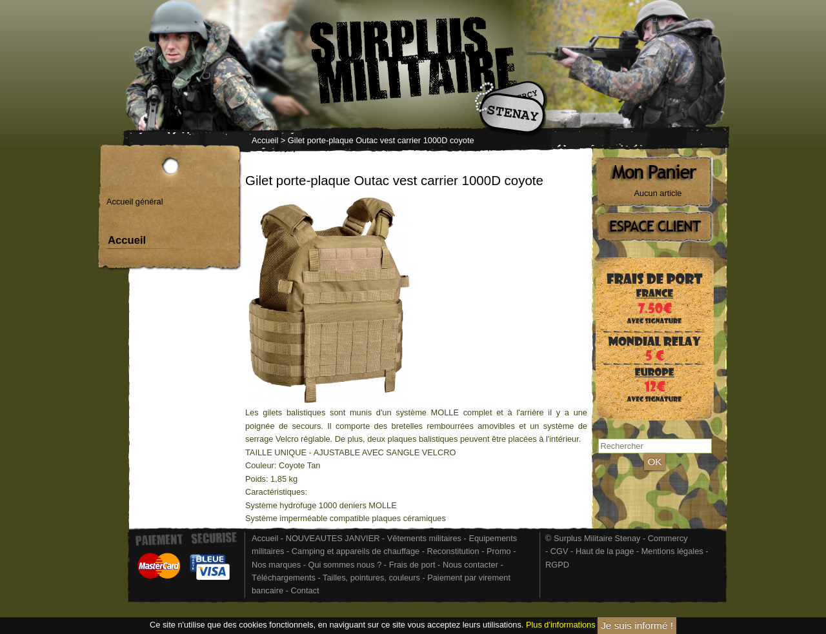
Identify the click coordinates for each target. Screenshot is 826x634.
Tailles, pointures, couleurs (371, 577)
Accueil (265, 140)
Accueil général (134, 201)
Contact (304, 590)
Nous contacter (470, 565)
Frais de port (413, 565)
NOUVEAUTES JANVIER (333, 538)
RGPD (557, 565)
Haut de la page (605, 551)
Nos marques (276, 565)
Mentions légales (672, 551)
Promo (500, 551)
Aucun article (658, 193)
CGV (559, 551)
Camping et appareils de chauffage (355, 551)
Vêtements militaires (424, 538)
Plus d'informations (561, 624)
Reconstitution (453, 551)
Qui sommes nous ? (345, 565)
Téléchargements (284, 577)
